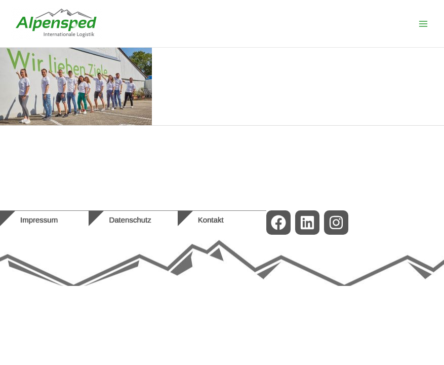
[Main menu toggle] (423, 23)
